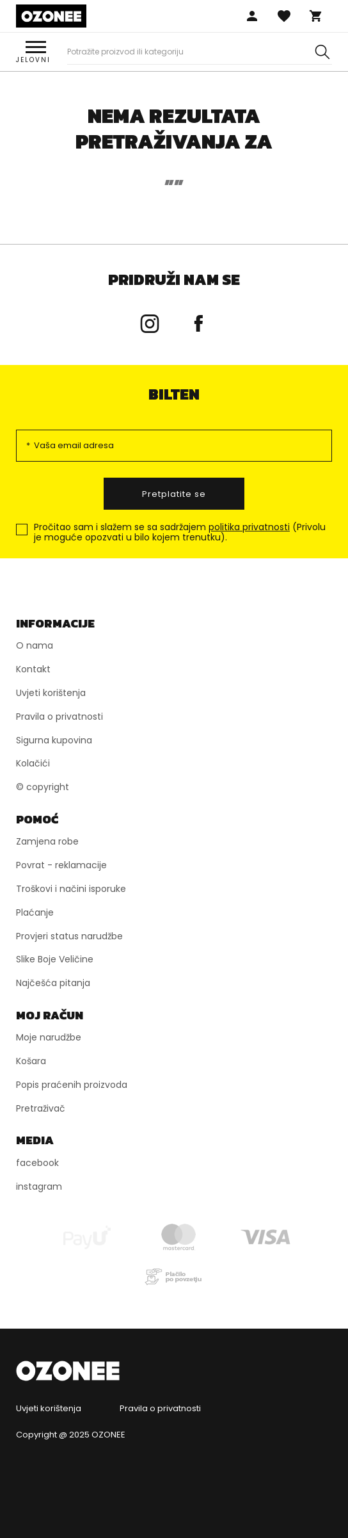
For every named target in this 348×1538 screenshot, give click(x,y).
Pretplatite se (174, 494)
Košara (316, 16)
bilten (174, 394)
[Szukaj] (322, 52)
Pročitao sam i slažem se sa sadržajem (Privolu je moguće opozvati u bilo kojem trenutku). (180, 532)
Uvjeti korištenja (48, 1408)
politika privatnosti (249, 527)
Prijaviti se (252, 16)
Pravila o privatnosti (160, 1408)
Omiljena (284, 16)
